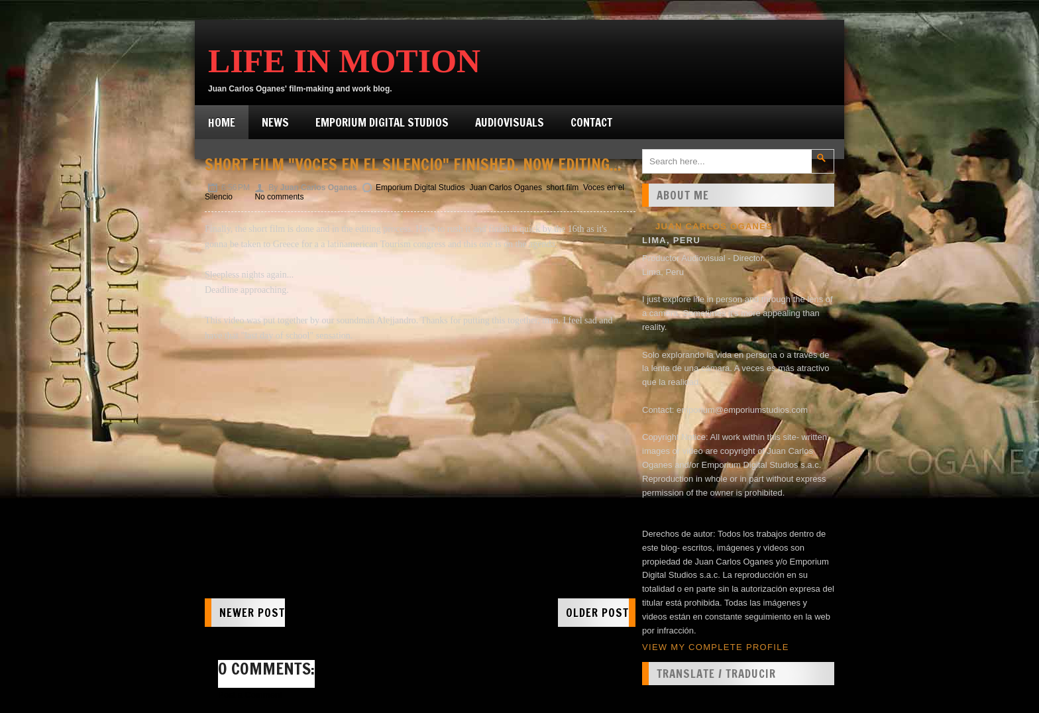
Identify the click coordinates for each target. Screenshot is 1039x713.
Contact (591, 122)
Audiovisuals (509, 122)
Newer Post (252, 612)
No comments (278, 196)
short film (563, 187)
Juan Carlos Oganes (505, 187)
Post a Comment (250, 695)
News (275, 122)
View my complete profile (715, 647)
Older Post (597, 612)
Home (221, 122)
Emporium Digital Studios (382, 122)
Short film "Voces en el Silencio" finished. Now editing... (413, 164)
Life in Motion (344, 61)
